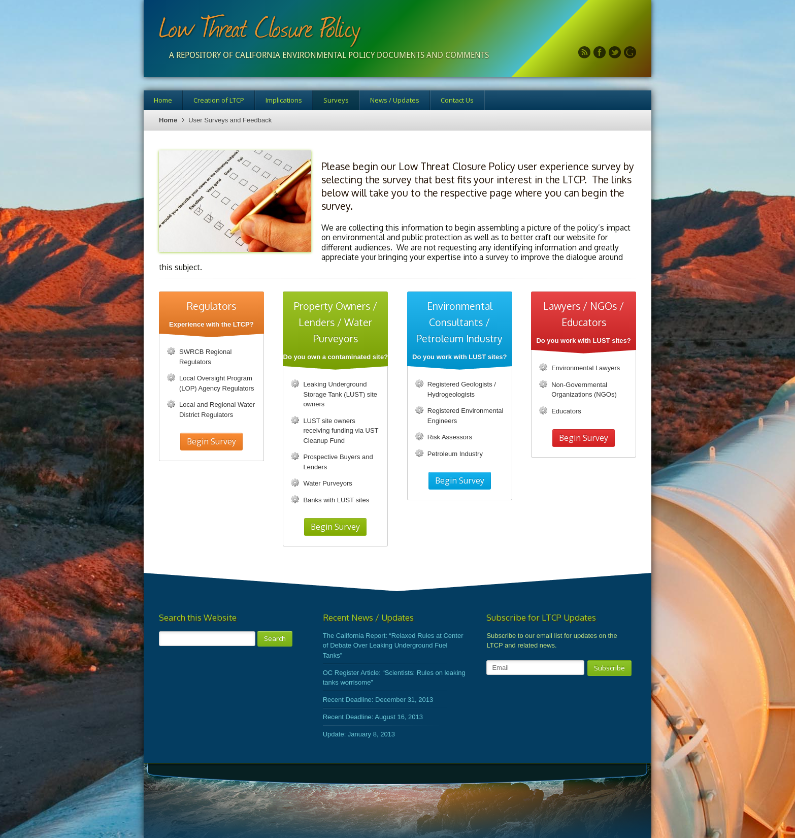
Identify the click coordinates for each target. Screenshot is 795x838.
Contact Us (457, 100)
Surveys (336, 100)
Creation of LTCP (218, 100)
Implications (284, 100)
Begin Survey (211, 441)
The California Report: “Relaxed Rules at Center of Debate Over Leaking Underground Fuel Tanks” (393, 645)
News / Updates (394, 100)
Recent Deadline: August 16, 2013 (373, 717)
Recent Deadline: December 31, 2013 (378, 699)
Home (163, 100)
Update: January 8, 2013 (359, 734)
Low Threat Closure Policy (259, 26)
